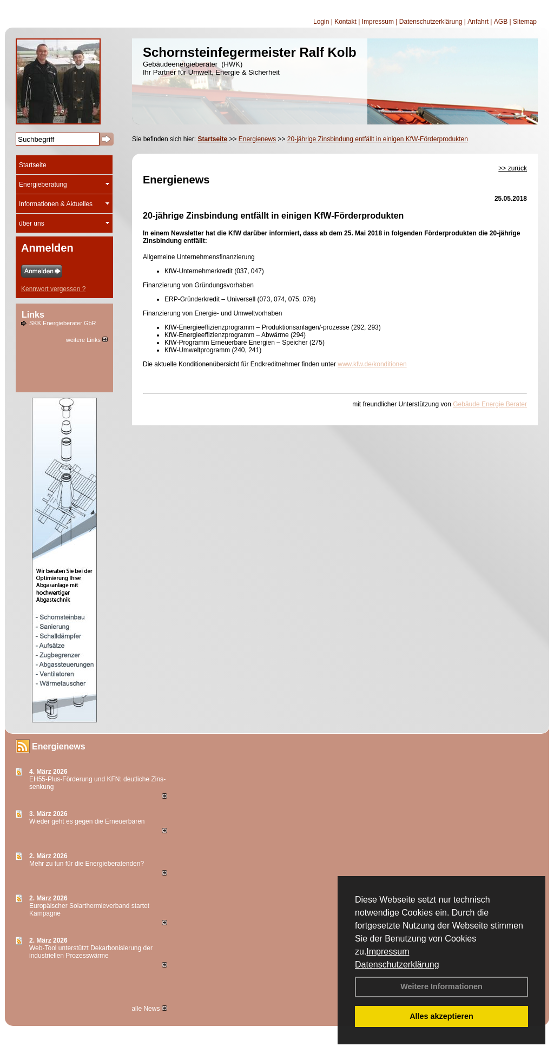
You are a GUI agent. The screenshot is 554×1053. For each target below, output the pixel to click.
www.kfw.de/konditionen (372, 364)
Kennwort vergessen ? (53, 289)
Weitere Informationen (441, 986)
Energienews (58, 746)
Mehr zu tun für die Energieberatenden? (86, 863)
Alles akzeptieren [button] (441, 1016)
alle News (149, 1008)
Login (321, 21)
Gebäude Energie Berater (490, 404)
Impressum (387, 951)
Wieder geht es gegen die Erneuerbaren (86, 821)
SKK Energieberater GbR (62, 323)
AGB (500, 21)
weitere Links (87, 340)
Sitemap (525, 21)
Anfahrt (478, 21)
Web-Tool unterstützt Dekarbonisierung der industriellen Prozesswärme (91, 951)
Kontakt (345, 21)
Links (33, 314)
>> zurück (512, 168)
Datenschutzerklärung (397, 964)
